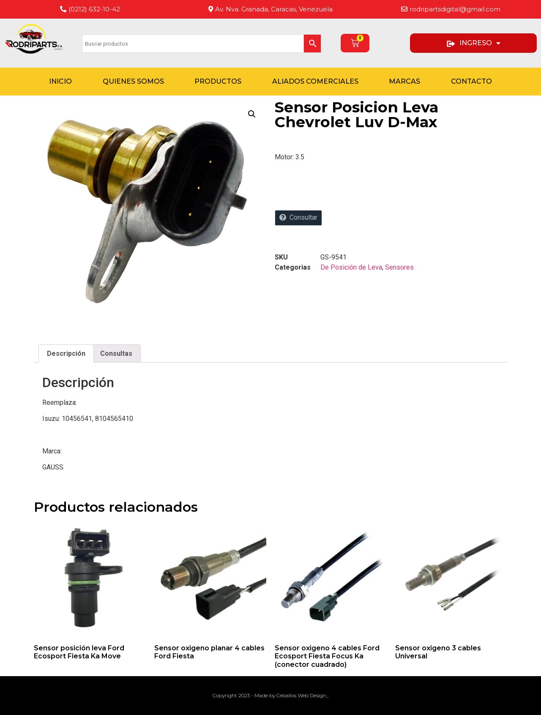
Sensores (399, 267)
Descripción (66, 353)
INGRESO (473, 43)
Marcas (404, 81)
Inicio (60, 81)
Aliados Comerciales (315, 81)
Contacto (471, 81)
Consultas (116, 353)
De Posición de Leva (351, 267)
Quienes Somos (133, 81)
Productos (217, 81)
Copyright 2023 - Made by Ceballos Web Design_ (271, 695)
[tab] (66, 353)
